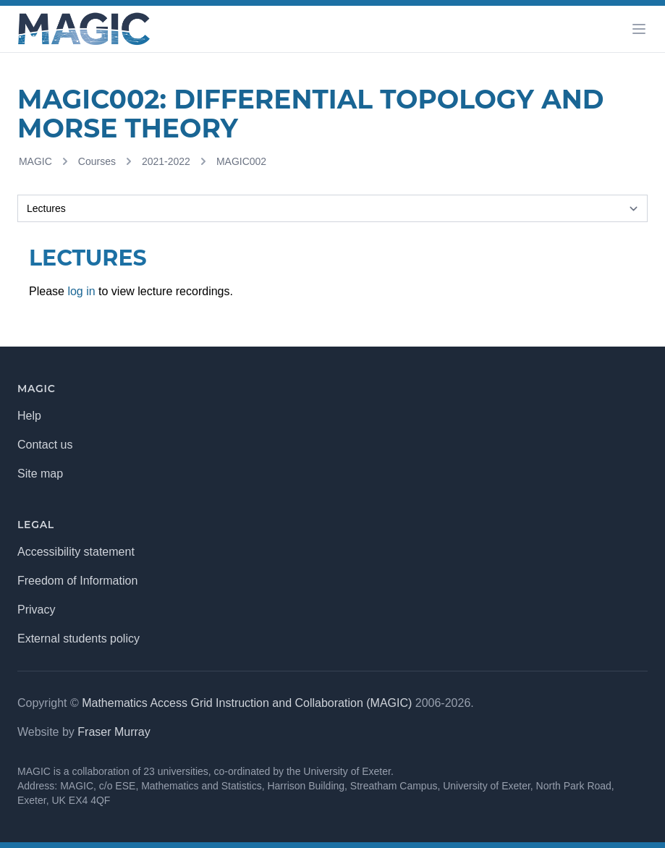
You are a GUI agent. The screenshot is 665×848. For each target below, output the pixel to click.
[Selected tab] (332, 208)
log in (81, 291)
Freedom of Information (77, 580)
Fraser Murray (113, 732)
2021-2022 (166, 161)
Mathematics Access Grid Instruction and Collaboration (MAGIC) (247, 703)
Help (29, 416)
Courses (97, 161)
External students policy (78, 638)
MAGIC (35, 161)
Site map (40, 473)
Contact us (44, 444)
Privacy (36, 609)
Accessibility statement (76, 552)
